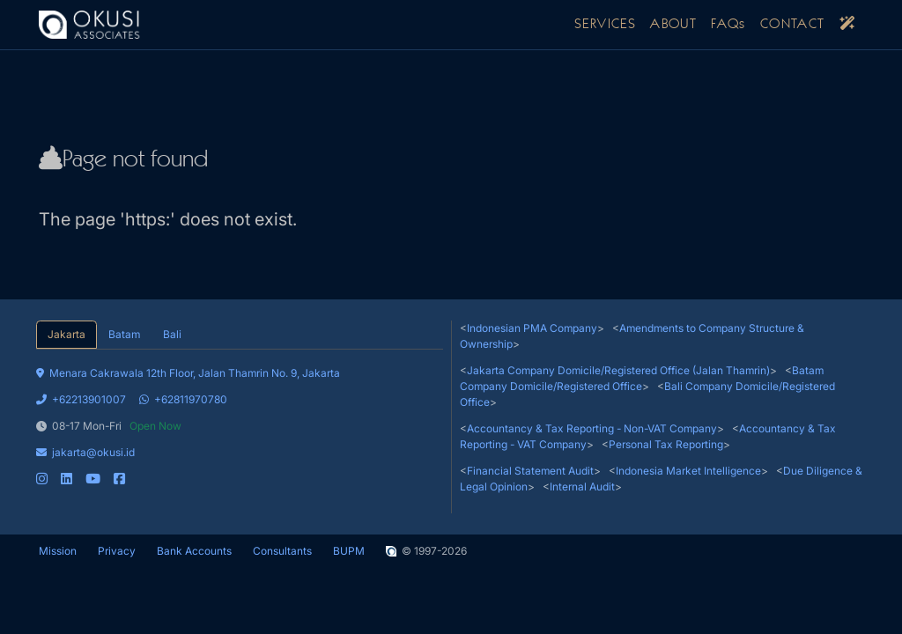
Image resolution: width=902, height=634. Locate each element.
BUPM (349, 550)
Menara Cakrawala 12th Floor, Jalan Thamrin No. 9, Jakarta (188, 373)
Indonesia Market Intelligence (688, 470)
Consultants (282, 550)
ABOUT (673, 25)
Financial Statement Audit (530, 470)
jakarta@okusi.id (85, 452)
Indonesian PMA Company (532, 328)
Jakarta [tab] (66, 334)
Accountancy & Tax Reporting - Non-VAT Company (592, 428)
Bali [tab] (172, 334)
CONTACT (792, 25)
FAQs (728, 25)
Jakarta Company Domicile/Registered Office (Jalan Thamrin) (618, 370)
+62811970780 (183, 399)
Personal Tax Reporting (666, 444)
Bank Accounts (194, 550)
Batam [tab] (124, 334)
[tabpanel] (239, 418)
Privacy (117, 550)
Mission (58, 550)
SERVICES (605, 25)
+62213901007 (81, 399)
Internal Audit (582, 486)
